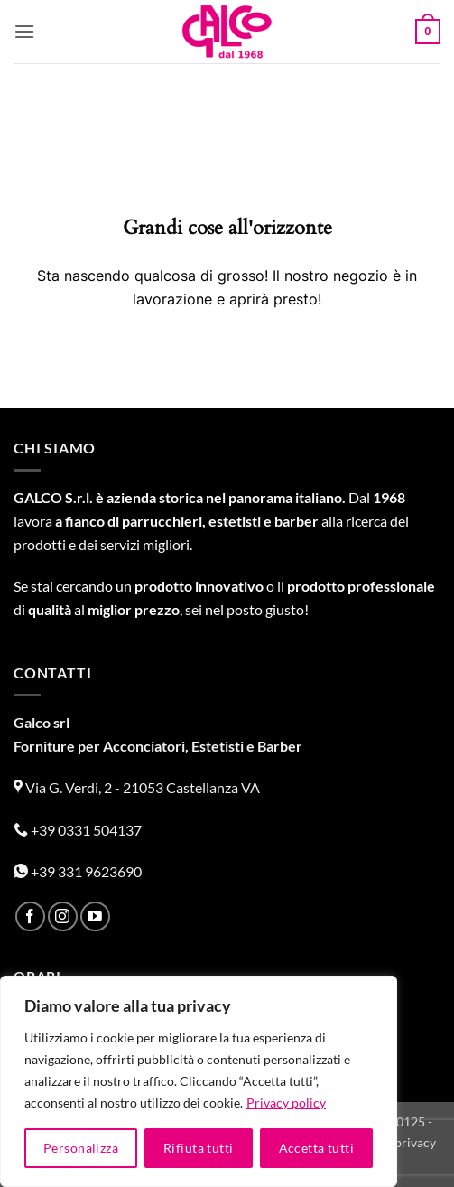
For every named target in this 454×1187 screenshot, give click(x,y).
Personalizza (80, 1147)
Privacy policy (286, 1102)
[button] (24, 31)
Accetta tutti (316, 1147)
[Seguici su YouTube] (95, 916)
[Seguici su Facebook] (30, 916)
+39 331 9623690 (78, 871)
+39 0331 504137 (78, 829)
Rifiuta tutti (198, 1147)
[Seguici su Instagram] (63, 916)
